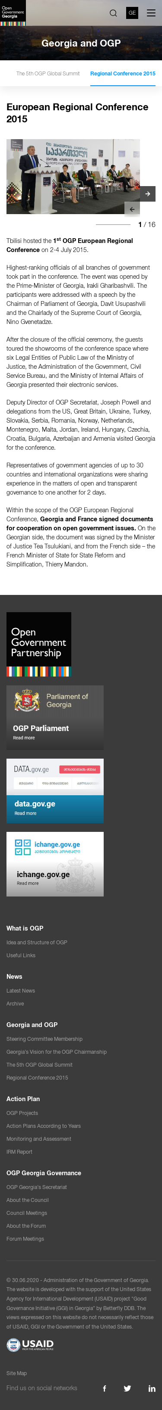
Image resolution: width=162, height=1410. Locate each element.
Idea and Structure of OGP (36, 943)
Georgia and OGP (31, 1024)
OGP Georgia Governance (43, 1173)
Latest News (20, 991)
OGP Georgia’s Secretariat (36, 1187)
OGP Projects (22, 1113)
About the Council (27, 1200)
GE (132, 13)
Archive (15, 1004)
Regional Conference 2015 (123, 74)
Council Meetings (26, 1213)
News (14, 976)
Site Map (16, 1373)
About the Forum (26, 1226)
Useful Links (20, 955)
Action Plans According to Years (43, 1126)
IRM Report (19, 1152)
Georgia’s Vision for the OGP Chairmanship (56, 1052)
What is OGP (24, 928)
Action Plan (23, 1099)
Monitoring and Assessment (38, 1139)
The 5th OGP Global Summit (48, 74)
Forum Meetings (25, 1239)
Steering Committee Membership (44, 1039)
